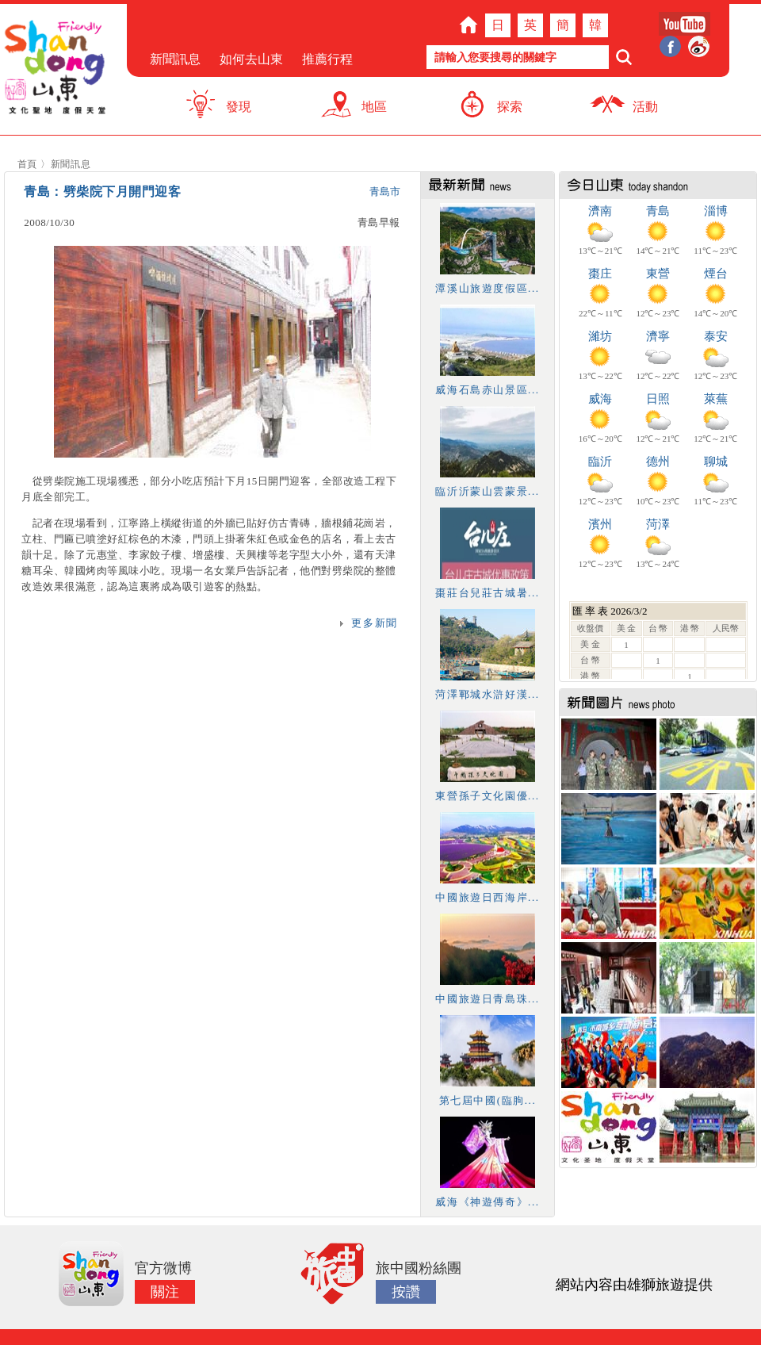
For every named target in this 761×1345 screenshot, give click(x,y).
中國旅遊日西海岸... (487, 897)
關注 (165, 1292)
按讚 (406, 1292)
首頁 (27, 164)
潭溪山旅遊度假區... (487, 288)
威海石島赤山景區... (487, 390)
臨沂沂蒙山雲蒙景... (487, 491)
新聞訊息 (175, 59)
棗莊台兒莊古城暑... (487, 593)
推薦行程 (327, 59)
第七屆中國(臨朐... (488, 1100)
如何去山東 (251, 59)
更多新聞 (374, 623)
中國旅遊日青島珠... (487, 999)
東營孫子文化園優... (487, 796)
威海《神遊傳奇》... (487, 1202)
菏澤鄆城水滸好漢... (487, 694)
